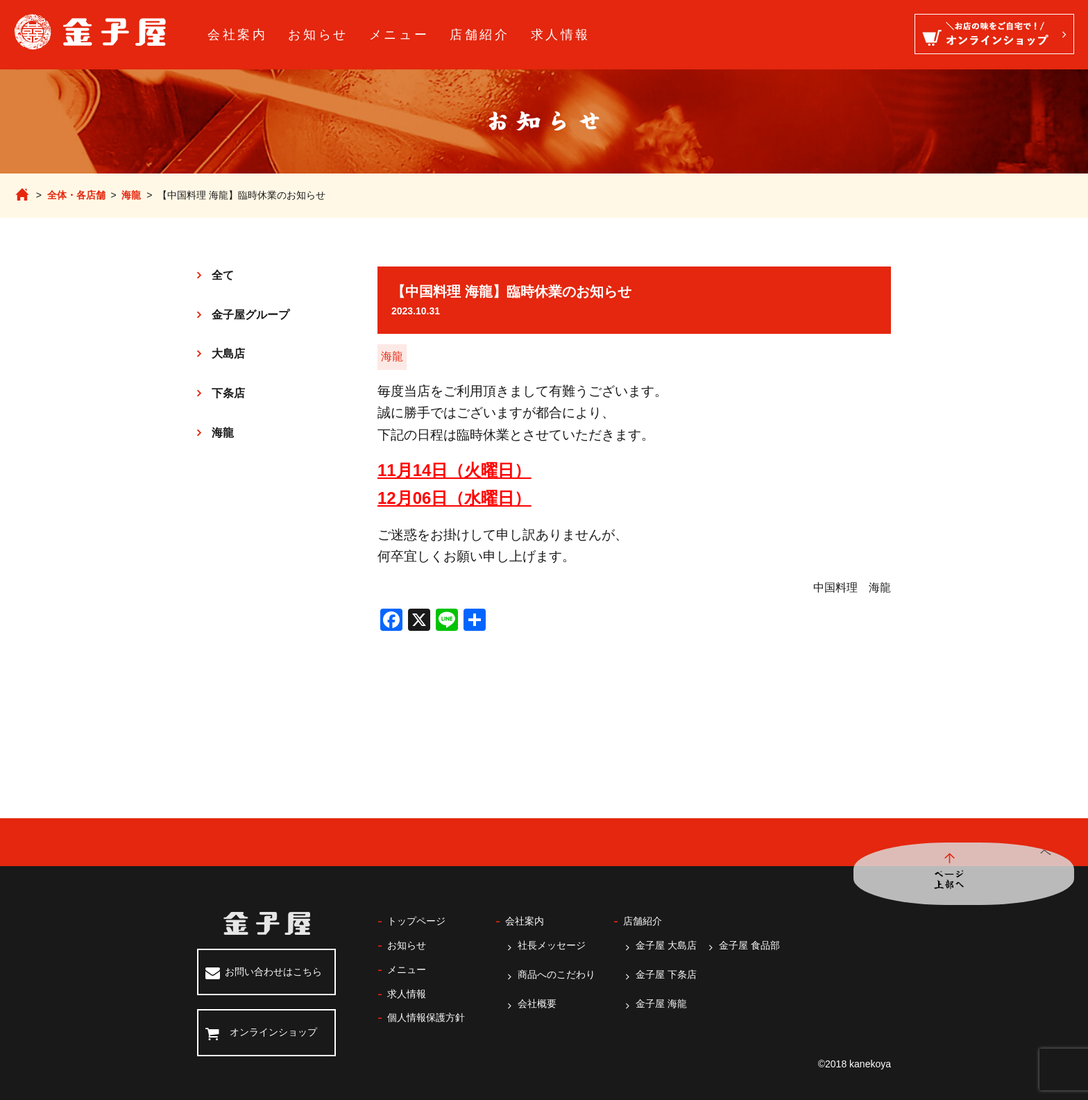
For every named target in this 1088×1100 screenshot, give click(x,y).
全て (223, 275)
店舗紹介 (479, 35)
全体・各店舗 (76, 195)
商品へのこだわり (556, 974)
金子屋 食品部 (749, 945)
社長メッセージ (552, 945)
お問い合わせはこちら (273, 971)
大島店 (228, 353)
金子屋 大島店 (666, 945)
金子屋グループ (250, 315)
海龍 (131, 195)
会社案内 (237, 35)
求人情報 (560, 35)
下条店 (228, 393)
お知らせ (318, 35)
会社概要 (537, 1003)
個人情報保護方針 (426, 1017)
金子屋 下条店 (666, 974)
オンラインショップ (273, 1032)
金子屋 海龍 (661, 1003)
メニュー (399, 35)
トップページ (416, 920)
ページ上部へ (1043, 874)
